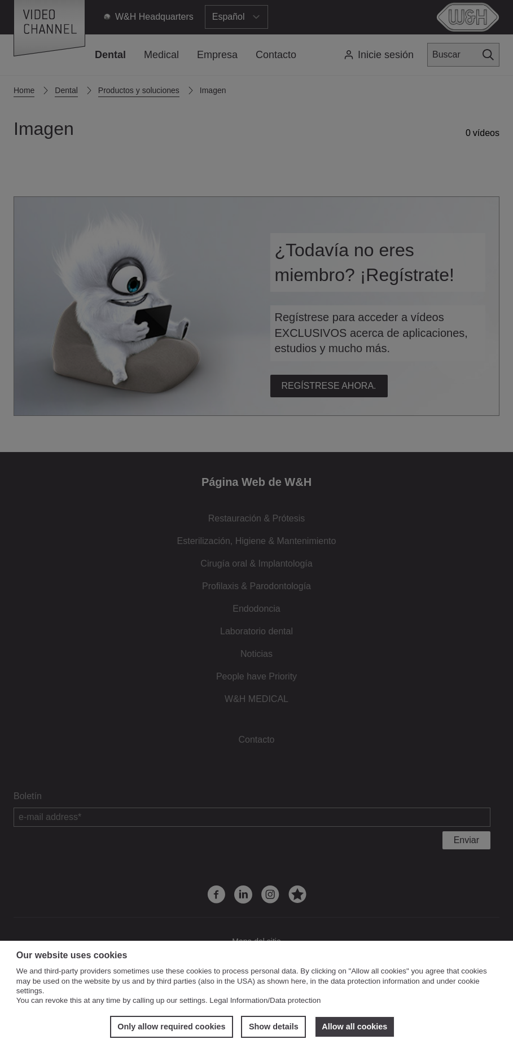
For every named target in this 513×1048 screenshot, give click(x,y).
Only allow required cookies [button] (171, 1026)
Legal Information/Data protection (265, 1000)
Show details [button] (274, 1026)
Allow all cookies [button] (354, 1026)
